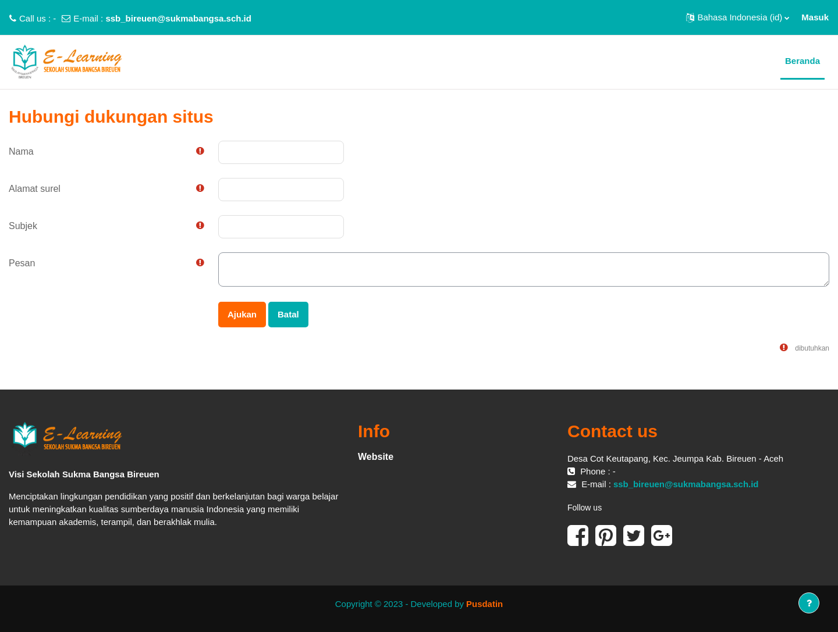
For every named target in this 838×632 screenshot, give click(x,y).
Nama (21, 151)
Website (375, 457)
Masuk (815, 17)
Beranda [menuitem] (802, 61)
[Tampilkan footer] (808, 602)
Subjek (23, 226)
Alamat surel (35, 189)
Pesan (22, 263)
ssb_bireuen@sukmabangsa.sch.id (178, 18)
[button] (738, 17)
